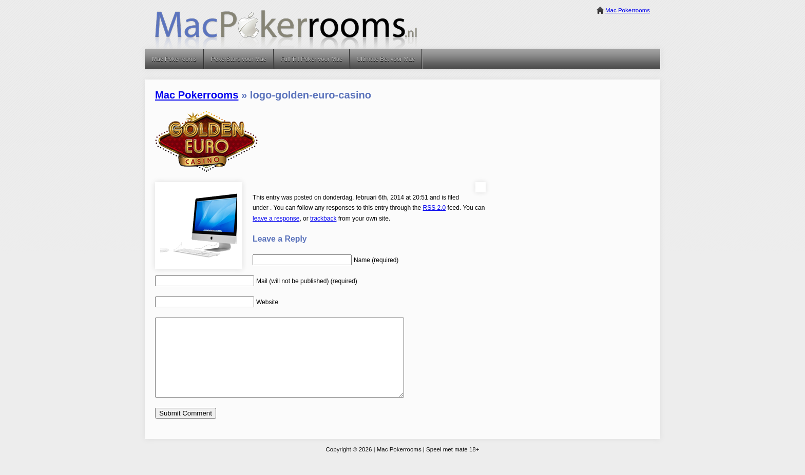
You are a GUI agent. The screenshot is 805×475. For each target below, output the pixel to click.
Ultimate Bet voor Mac (386, 59)
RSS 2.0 (434, 207)
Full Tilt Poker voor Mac (311, 59)
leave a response (276, 218)
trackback (323, 218)
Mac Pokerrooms (627, 10)
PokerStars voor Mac (238, 59)
